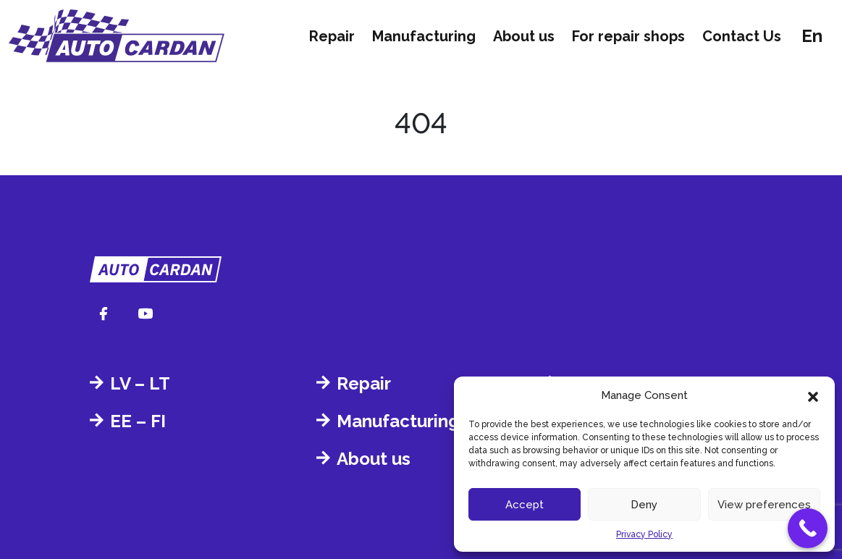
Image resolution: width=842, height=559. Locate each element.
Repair (332, 36)
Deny (644, 504)
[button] (813, 395)
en (811, 35)
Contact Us (741, 36)
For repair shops (628, 36)
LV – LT (140, 383)
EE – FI (138, 421)
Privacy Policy (644, 534)
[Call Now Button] (808, 528)
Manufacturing (424, 36)
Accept (524, 504)
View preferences (764, 504)
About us (524, 36)
